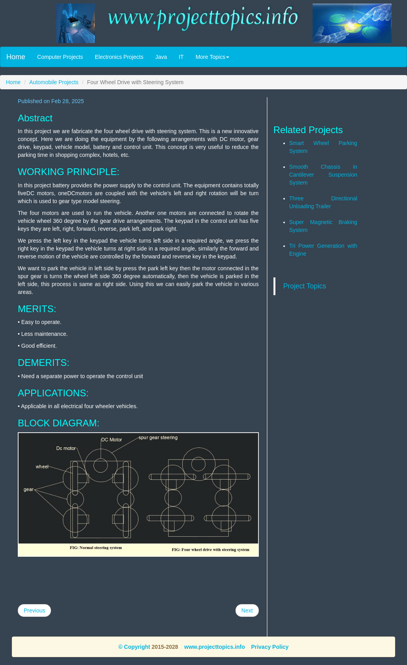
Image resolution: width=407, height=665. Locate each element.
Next (247, 610)
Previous (34, 610)
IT (181, 57)
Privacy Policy (269, 647)
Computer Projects (60, 57)
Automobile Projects (54, 82)
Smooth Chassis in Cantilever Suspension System (323, 175)
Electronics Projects (119, 57)
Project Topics (304, 286)
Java (161, 57)
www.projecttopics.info (214, 647)
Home (15, 57)
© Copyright (134, 647)
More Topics (212, 57)
